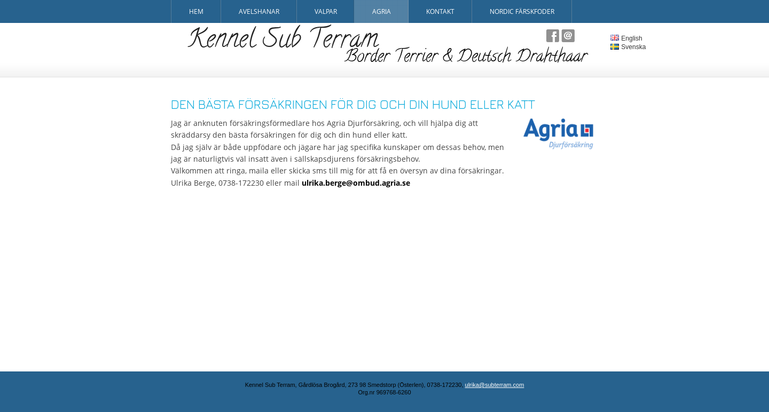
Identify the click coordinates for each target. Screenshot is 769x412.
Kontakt (440, 11)
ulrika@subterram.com (494, 385)
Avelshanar (259, 11)
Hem (196, 11)
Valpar (326, 11)
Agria (381, 11)
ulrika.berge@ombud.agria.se (356, 183)
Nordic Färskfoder (522, 11)
